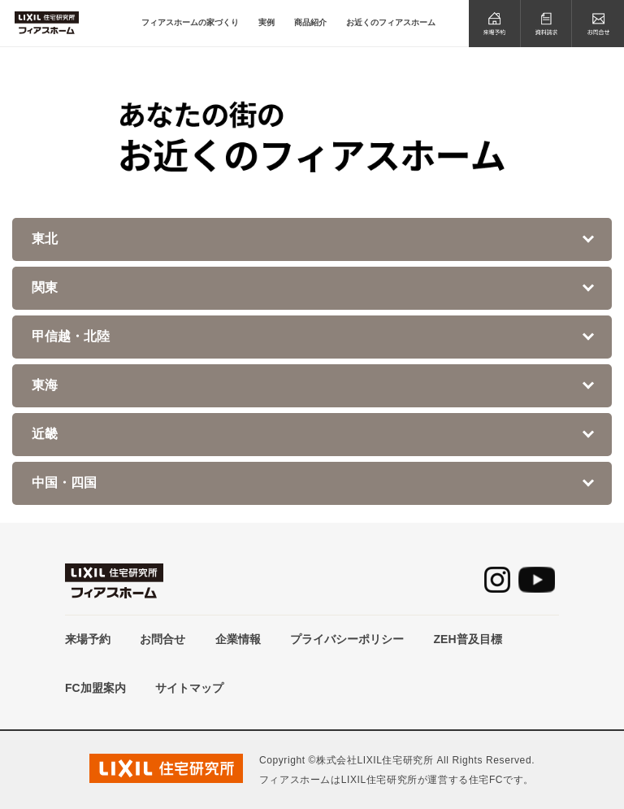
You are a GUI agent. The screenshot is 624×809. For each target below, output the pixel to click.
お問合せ (162, 639)
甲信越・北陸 (71, 336)
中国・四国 (64, 482)
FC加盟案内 (95, 687)
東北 (45, 239)
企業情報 (238, 639)
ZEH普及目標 (468, 639)
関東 (45, 287)
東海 (45, 385)
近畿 (45, 434)
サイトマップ (189, 687)
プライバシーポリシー (347, 639)
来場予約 (87, 639)
